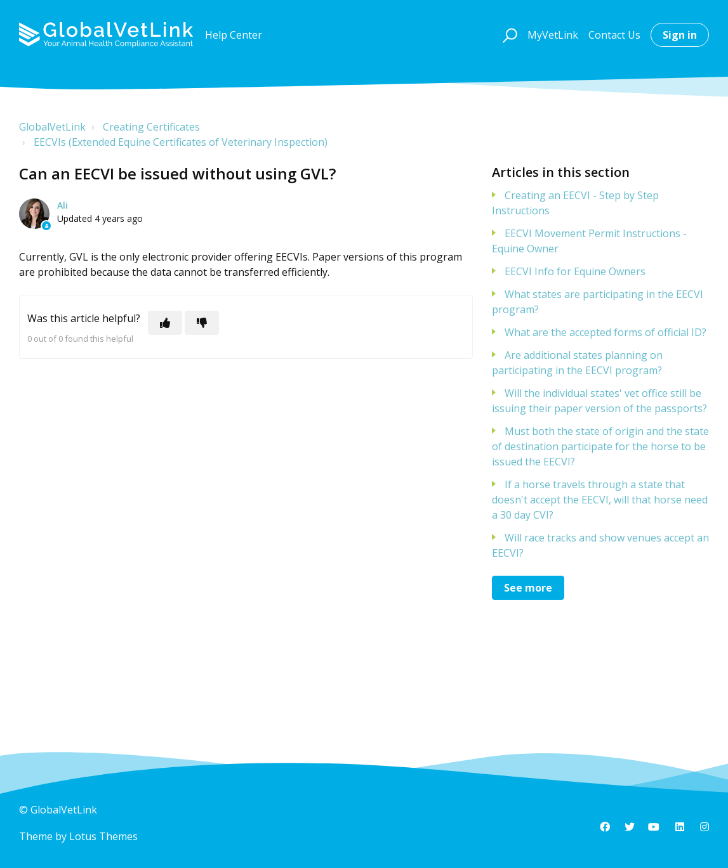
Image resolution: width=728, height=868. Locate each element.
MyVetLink (552, 35)
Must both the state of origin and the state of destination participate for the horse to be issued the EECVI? (600, 446)
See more (528, 588)
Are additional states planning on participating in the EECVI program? (577, 362)
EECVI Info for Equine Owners (575, 271)
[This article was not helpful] (202, 323)
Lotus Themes (103, 836)
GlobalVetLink (52, 127)
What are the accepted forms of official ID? (605, 332)
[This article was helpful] (165, 323)
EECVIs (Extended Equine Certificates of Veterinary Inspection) (181, 142)
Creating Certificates (151, 127)
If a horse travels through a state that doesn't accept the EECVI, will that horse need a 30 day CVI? (600, 499)
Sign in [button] (680, 35)
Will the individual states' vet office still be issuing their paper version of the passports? (599, 400)
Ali (62, 205)
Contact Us (614, 35)
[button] (508, 35)
